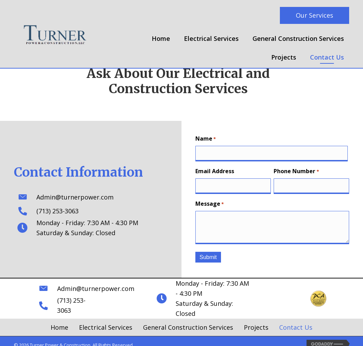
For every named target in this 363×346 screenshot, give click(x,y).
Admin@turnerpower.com (73, 196)
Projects (256, 320)
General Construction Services (188, 320)
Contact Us (295, 320)
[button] (314, 15)
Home (59, 320)
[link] (161, 39)
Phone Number (296, 171)
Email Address (214, 170)
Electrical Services (105, 320)
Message (209, 202)
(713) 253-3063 (56, 210)
